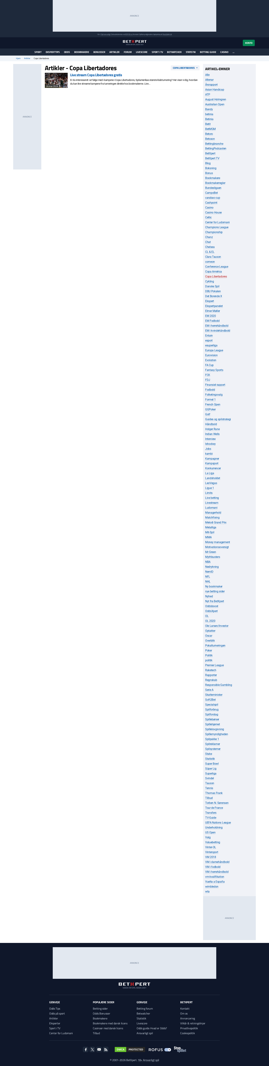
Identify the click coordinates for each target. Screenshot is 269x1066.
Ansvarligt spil (145, 1033)
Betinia (209, 119)
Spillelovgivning (214, 729)
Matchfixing (212, 517)
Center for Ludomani (217, 222)
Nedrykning (212, 566)
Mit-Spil (209, 532)
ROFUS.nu (128, 34)
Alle (207, 74)
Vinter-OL (210, 847)
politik (208, 660)
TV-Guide (210, 817)
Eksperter (54, 1023)
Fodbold (210, 389)
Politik (209, 655)
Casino (224, 52)
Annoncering (187, 1018)
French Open (212, 404)
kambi (209, 453)
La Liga (209, 473)
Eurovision (211, 355)
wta (207, 891)
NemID (209, 571)
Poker (208, 650)
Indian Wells (212, 434)
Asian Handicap (214, 89)
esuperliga (211, 345)
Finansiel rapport (215, 384)
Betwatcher (174, 52)
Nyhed (209, 596)
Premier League (214, 665)
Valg (208, 837)
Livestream (211, 502)
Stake (208, 754)
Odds (67, 52)
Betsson (210, 138)
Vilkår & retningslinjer (192, 1023)
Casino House (213, 212)
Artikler (114, 52)
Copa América (213, 271)
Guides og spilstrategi (218, 419)
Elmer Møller (212, 311)
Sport (37, 52)
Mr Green (210, 552)
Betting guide (208, 52)
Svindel (209, 778)
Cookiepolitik (187, 1033)
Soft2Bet (210, 699)
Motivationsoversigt (217, 547)
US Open (210, 832)
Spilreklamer (212, 744)
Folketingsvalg (214, 394)
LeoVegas (211, 483)
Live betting (212, 498)
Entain (209, 335)
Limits (209, 493)
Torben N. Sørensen (216, 803)
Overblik (210, 640)
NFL (207, 576)
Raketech (210, 670)
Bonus (209, 173)
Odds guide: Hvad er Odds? (152, 1028)
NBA (207, 562)
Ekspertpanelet (214, 306)
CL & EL (209, 252)
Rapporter (211, 675)
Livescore (142, 52)
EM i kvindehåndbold (217, 330)
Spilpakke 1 (212, 739)
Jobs (208, 448)
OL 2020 (210, 621)
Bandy (209, 109)
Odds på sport (57, 1013)
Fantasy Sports (214, 370)
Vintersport (211, 852)
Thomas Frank (214, 793)
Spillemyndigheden (216, 734)
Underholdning (214, 827)
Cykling (209, 281)
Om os (183, 1013)
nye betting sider (215, 591)
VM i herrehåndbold (216, 871)
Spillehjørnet (212, 724)
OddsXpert (211, 611)
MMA (208, 537)
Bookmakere (81, 52)
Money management (217, 542)
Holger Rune (212, 429)
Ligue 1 (209, 488)
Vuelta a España (215, 881)
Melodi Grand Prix (215, 522)
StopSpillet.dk (167, 34)
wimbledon (211, 886)
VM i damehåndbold (217, 862)
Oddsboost (211, 606)
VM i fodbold (212, 867)
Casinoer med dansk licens (108, 1028)
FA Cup (209, 365)
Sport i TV (157, 52)
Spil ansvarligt (106, 34)
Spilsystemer (212, 749)
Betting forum (145, 1008)
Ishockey (210, 444)
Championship (214, 232)
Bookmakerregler (215, 183)
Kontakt (184, 1008)
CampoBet (211, 192)
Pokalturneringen (215, 645)
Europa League (214, 350)
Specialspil (211, 704)
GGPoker (210, 409)
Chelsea (210, 247)
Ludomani (211, 507)
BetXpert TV (212, 158)
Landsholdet (212, 478)
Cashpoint (211, 202)
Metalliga (210, 527)
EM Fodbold (212, 320)
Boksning (210, 168)
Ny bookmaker (213, 586)
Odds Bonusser (101, 1013)
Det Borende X (213, 296)
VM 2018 (210, 857)
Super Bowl (212, 763)
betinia (209, 114)
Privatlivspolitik (189, 1028)
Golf (207, 414)
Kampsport (211, 463)
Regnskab (211, 680)
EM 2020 (210, 316)
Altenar (209, 79)
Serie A (209, 690)
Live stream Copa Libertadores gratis (96, 75)
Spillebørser (212, 719)
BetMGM (210, 129)
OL (207, 616)
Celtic (208, 217)
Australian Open (214, 104)
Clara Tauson (213, 256)
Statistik (191, 52)
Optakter (210, 630)
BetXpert (210, 153)
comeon (210, 261)
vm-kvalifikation (214, 876)
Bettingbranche (214, 143)
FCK (207, 375)
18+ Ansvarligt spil (148, 1060)
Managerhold (213, 512)
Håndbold (211, 424)
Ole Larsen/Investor (216, 626)
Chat (208, 242)
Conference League (216, 266)
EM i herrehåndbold (216, 325)
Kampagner (212, 458)
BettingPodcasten (215, 148)
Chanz (209, 237)
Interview (210, 439)
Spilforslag (211, 714)
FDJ (207, 380)
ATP (207, 94)
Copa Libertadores (184, 68)
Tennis (209, 788)
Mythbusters (212, 557)
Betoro (209, 134)
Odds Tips (54, 1008)
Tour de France (214, 807)
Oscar (208, 635)
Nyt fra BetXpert (214, 601)
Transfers (210, 812)
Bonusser (99, 52)
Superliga (210, 773)
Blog (208, 163)
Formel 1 (210, 399)
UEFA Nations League (218, 822)
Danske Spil (212, 286)
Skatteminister (213, 694)
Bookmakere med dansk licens (110, 1023)
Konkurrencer (213, 468)
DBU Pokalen (213, 291)
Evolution (210, 360)
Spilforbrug (211, 709)
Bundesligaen (213, 188)
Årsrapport (211, 84)
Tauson (209, 783)
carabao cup (212, 197)
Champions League (216, 227)
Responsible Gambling (218, 685)
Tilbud (209, 798)
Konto (248, 43)
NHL (207, 581)
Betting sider (100, 1008)
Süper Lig (210, 768)
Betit (207, 124)
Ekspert (209, 301)
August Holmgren (215, 99)
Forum (128, 52)
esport (209, 340)
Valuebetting (212, 842)
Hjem (18, 58)
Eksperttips (53, 52)
